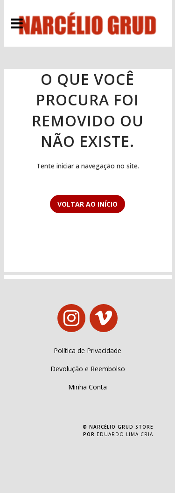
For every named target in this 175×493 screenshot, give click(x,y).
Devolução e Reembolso (87, 368)
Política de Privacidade (87, 350)
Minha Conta (87, 386)
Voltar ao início (87, 204)
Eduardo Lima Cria (125, 434)
